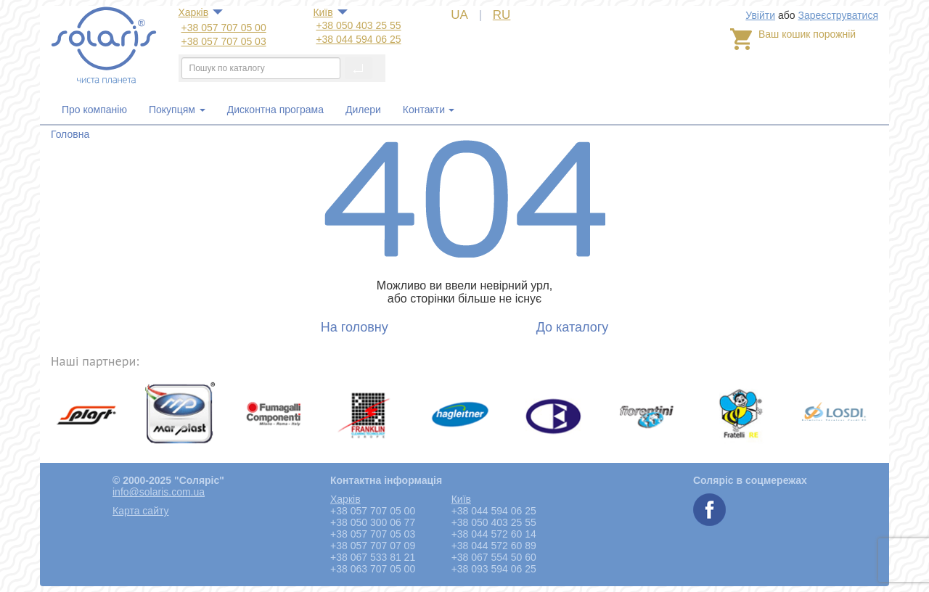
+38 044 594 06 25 (358, 39)
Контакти (424, 109)
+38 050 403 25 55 (358, 25)
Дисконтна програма (275, 109)
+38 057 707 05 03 (223, 41)
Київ (322, 12)
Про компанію (94, 109)
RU (502, 15)
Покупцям (177, 109)
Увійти (760, 15)
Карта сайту (140, 511)
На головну (354, 327)
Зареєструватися (838, 15)
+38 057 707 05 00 (223, 27)
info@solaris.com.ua (158, 492)
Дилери (363, 109)
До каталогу (572, 327)
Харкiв (194, 12)
